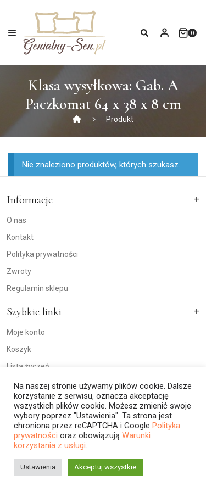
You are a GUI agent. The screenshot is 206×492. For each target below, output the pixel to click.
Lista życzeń (28, 366)
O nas (16, 220)
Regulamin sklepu (37, 288)
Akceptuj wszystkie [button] (105, 467)
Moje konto (26, 332)
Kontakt (20, 237)
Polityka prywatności (42, 254)
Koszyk (19, 349)
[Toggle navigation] (12, 32)
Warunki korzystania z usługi (82, 440)
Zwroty (19, 271)
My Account (164, 32)
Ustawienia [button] (37, 467)
